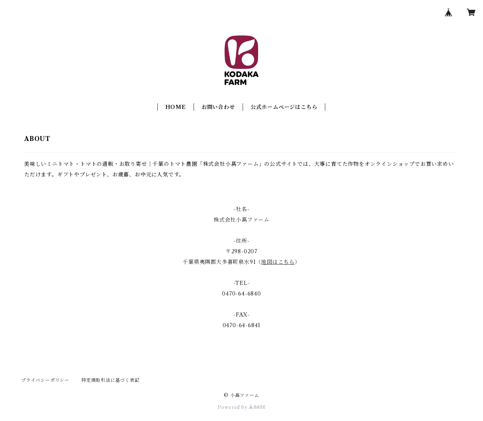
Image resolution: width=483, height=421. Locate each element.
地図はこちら (278, 262)
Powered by (242, 407)
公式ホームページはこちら (284, 107)
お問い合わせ (218, 107)
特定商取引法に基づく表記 (111, 380)
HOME (175, 107)
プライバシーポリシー (45, 380)
